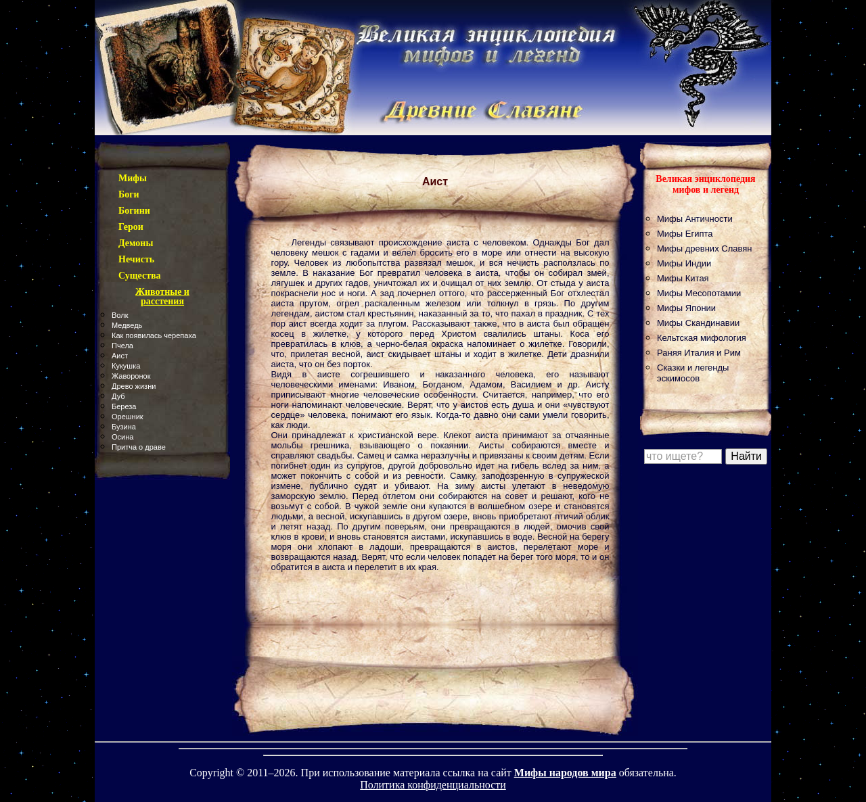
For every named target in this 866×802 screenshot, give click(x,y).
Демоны (135, 243)
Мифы (132, 178)
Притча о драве (139, 447)
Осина (122, 437)
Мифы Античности (695, 219)
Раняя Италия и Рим (699, 353)
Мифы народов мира (565, 772)
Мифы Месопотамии (699, 293)
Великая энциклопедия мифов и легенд (705, 184)
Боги (128, 194)
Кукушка (126, 366)
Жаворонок (131, 376)
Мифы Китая (683, 278)
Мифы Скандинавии (698, 323)
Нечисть (136, 259)
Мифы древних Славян (704, 248)
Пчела (122, 345)
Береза (124, 406)
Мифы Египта (685, 234)
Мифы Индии (684, 263)
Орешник (127, 416)
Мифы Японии (686, 308)
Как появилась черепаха (154, 335)
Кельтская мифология (701, 338)
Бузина (124, 427)
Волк (120, 315)
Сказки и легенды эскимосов (693, 372)
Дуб (118, 396)
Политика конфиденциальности (433, 785)
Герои (130, 227)
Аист (120, 356)
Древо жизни (134, 386)
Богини (134, 211)
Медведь (127, 325)
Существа (139, 275)
